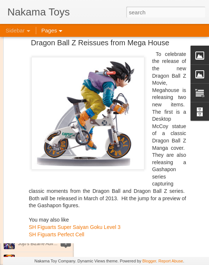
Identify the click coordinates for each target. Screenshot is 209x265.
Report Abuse (170, 261)
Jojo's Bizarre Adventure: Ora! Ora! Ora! (57, 243)
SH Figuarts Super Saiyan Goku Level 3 (74, 196)
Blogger (149, 261)
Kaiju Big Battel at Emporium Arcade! (54, 227)
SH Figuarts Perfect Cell (56, 203)
